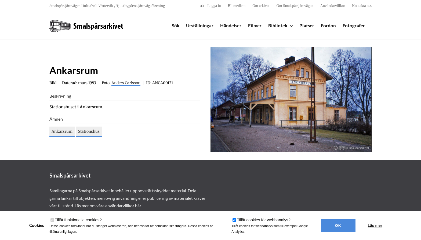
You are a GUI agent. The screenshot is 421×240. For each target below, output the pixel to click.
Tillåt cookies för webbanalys (264, 219)
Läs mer (375, 225)
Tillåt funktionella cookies (78, 219)
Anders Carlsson (125, 82)
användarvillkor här (123, 205)
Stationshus (89, 131)
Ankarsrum (62, 131)
